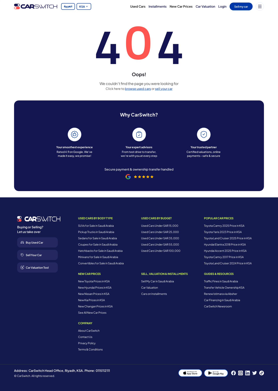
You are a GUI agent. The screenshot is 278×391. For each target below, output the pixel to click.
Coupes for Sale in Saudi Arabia (98, 244)
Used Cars (137, 6)
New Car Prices (181, 6)
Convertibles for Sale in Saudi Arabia (101, 263)
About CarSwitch (89, 330)
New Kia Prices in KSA (91, 300)
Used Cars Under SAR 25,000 (160, 232)
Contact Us (85, 337)
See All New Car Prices (92, 312)
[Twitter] (254, 373)
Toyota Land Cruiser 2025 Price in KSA (228, 238)
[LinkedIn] (247, 373)
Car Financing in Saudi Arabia (222, 300)
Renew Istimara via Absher (220, 293)
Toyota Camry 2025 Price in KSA (224, 225)
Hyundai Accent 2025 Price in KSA (225, 250)
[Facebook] (233, 373)
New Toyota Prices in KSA (94, 281)
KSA (83, 6)
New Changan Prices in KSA (95, 306)
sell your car (163, 89)
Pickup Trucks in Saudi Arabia (96, 232)
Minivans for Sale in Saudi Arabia (98, 257)
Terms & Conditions (90, 349)
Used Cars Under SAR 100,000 (160, 250)
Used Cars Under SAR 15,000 (159, 225)
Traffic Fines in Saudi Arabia (221, 281)
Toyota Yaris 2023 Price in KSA (223, 232)
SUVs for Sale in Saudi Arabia (96, 225)
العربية (68, 6)
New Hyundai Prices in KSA (94, 287)
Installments (158, 6)
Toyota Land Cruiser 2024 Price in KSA (228, 263)
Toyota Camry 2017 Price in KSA (224, 257)
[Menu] (260, 6)
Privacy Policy (87, 343)
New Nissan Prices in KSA (93, 293)
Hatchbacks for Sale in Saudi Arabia (100, 250)
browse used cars (138, 89)
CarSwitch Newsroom (218, 306)
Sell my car (241, 6)
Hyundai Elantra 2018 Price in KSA (225, 244)
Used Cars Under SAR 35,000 (160, 238)
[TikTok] (261, 373)
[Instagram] (240, 373)
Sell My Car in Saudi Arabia (157, 281)
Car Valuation (205, 6)
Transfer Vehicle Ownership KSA (224, 287)
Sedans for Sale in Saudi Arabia (97, 238)
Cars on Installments (154, 293)
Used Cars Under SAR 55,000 (160, 244)
